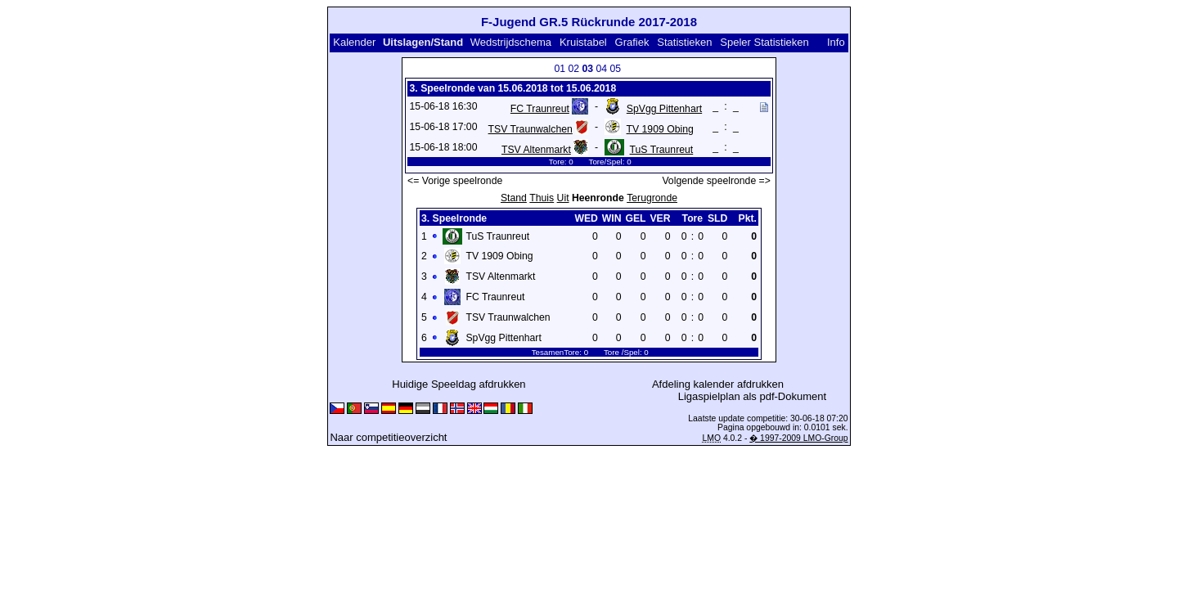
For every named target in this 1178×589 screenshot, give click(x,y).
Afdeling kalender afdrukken (718, 384)
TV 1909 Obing (660, 129)
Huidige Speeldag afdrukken (458, 384)
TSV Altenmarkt (536, 149)
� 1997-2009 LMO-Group (798, 438)
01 (559, 68)
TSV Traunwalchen (530, 129)
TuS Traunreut (662, 149)
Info (836, 42)
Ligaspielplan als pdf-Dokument (752, 396)
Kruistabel (583, 42)
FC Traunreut (539, 109)
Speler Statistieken (764, 42)
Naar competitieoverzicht (388, 437)
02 (573, 68)
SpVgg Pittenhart (664, 109)
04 (601, 68)
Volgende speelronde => (716, 181)
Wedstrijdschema (510, 42)
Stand (514, 198)
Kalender (354, 42)
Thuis (541, 198)
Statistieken (684, 42)
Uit (563, 198)
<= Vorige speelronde (454, 181)
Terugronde (652, 198)
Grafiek (632, 42)
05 (615, 68)
